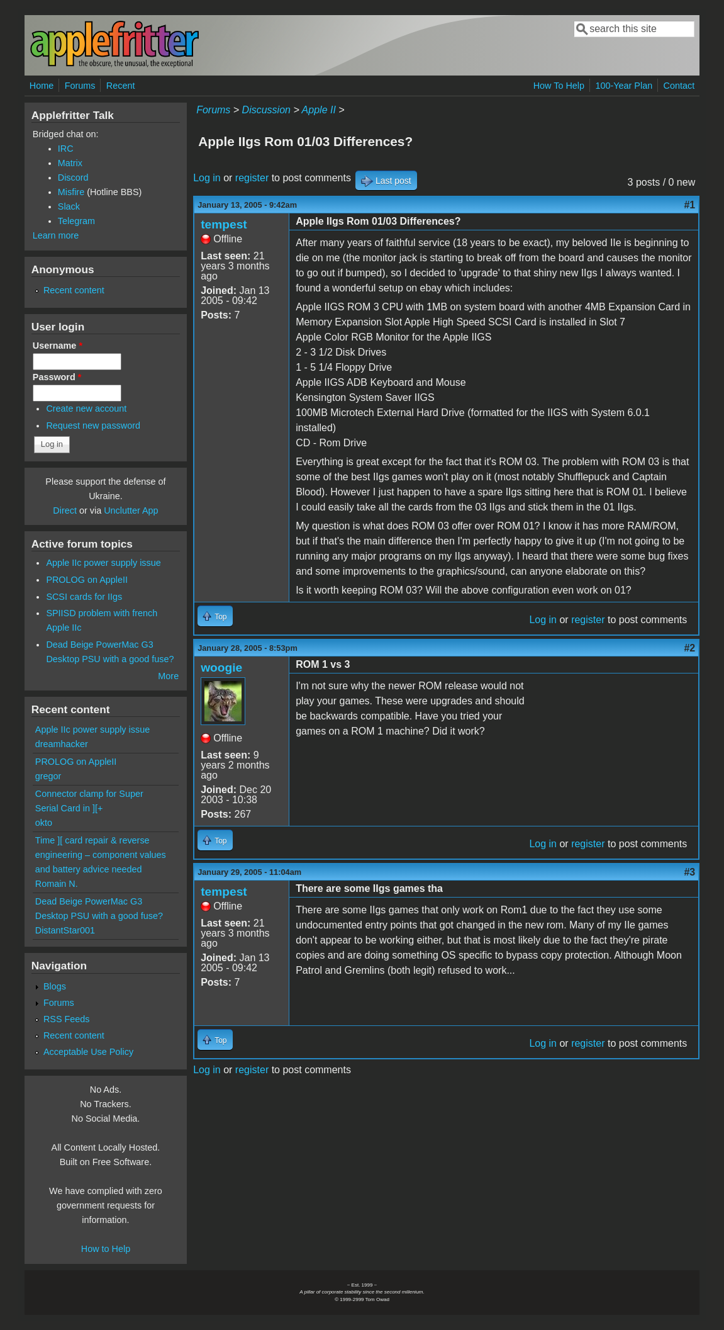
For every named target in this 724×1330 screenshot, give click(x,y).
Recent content (73, 290)
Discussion (266, 109)
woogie (221, 667)
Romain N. (56, 884)
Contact (679, 86)
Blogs (54, 986)
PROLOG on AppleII (87, 580)
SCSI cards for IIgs (84, 597)
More (168, 676)
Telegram (76, 221)
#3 (689, 872)
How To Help (558, 86)
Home (41, 86)
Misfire (71, 192)
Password (57, 377)
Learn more (56, 235)
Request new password (93, 425)
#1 (689, 205)
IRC (66, 149)
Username (57, 346)
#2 (689, 648)
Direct (65, 510)
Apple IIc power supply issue (103, 563)
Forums (80, 86)
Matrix (70, 163)
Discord (73, 177)
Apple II (319, 109)
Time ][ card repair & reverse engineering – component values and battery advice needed (100, 854)
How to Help (105, 1249)
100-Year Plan (623, 86)
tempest (224, 224)
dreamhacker (61, 744)
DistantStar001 (65, 930)
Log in (207, 177)
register (252, 177)
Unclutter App (131, 510)
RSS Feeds (66, 1019)
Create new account (86, 408)
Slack (69, 206)
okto (43, 823)
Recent (120, 86)
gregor (48, 776)
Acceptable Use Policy (88, 1052)
